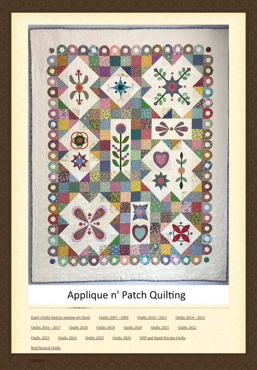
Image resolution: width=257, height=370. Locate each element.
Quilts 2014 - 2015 (190, 317)
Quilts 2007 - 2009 (113, 317)
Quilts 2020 (132, 328)
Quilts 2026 (121, 338)
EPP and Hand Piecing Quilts (162, 338)
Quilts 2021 (160, 328)
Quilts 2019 (105, 328)
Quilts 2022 (187, 328)
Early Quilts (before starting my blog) (60, 317)
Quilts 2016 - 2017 (46, 328)
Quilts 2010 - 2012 (152, 317)
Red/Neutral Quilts (46, 348)
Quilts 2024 (67, 338)
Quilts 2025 (94, 338)
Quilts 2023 (40, 338)
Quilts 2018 (78, 328)
